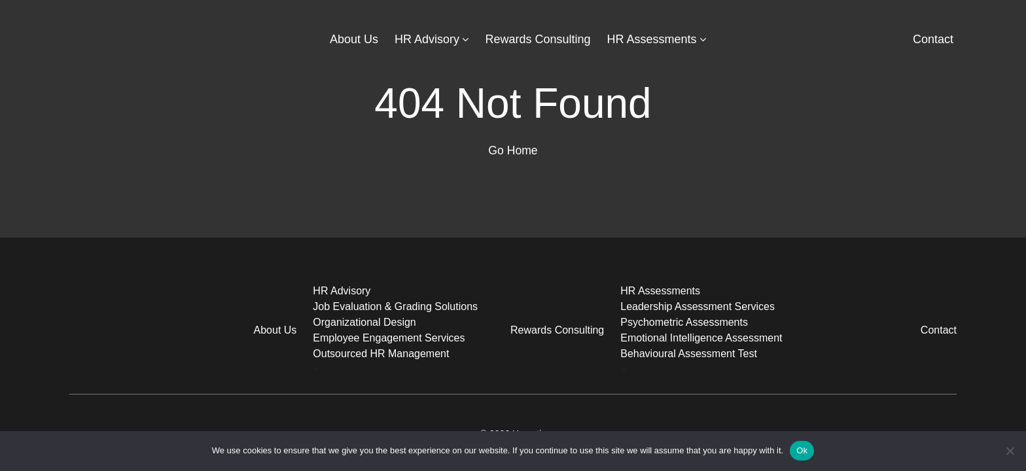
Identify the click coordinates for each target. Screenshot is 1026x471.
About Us (354, 39)
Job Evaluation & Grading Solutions (395, 306)
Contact (933, 39)
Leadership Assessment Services (697, 306)
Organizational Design (364, 322)
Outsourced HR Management (381, 353)
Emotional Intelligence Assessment (701, 337)
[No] (1009, 450)
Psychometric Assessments (684, 322)
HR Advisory (427, 39)
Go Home (512, 150)
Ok (801, 450)
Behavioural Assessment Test (688, 353)
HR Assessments (652, 39)
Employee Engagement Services (389, 337)
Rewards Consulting (537, 39)
